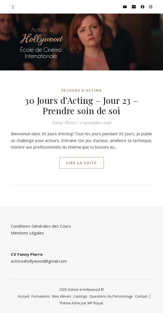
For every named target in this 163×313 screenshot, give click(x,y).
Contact (141, 296)
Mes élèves (61, 296)
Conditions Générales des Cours (41, 226)
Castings (80, 296)
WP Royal (95, 303)
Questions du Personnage (111, 296)
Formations (40, 296)
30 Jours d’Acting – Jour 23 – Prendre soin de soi (81, 105)
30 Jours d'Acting (81, 90)
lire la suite (81, 162)
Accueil (23, 296)
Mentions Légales (27, 232)
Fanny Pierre (64, 122)
